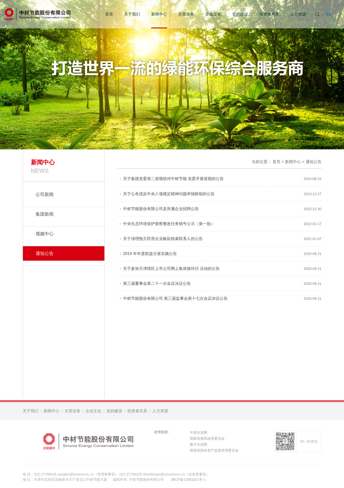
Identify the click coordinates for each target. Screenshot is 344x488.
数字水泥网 (198, 445)
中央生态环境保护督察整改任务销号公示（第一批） (169, 224)
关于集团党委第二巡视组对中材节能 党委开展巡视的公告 (173, 179)
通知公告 (314, 162)
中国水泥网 (198, 433)
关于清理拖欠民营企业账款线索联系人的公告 (163, 239)
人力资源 (298, 14)
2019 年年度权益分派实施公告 (150, 253)
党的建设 (240, 14)
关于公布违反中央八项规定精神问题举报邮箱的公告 (169, 194)
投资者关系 (269, 14)
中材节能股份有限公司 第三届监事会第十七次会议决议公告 (175, 298)
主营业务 (186, 14)
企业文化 (213, 14)
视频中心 (45, 233)
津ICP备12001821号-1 (188, 480)
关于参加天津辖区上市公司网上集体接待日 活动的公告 (171, 268)
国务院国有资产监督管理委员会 (214, 451)
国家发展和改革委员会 (207, 439)
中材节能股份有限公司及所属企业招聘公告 (161, 209)
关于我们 (132, 14)
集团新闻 (45, 214)
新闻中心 (159, 14)
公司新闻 (45, 194)
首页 (109, 14)
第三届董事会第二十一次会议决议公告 (157, 283)
